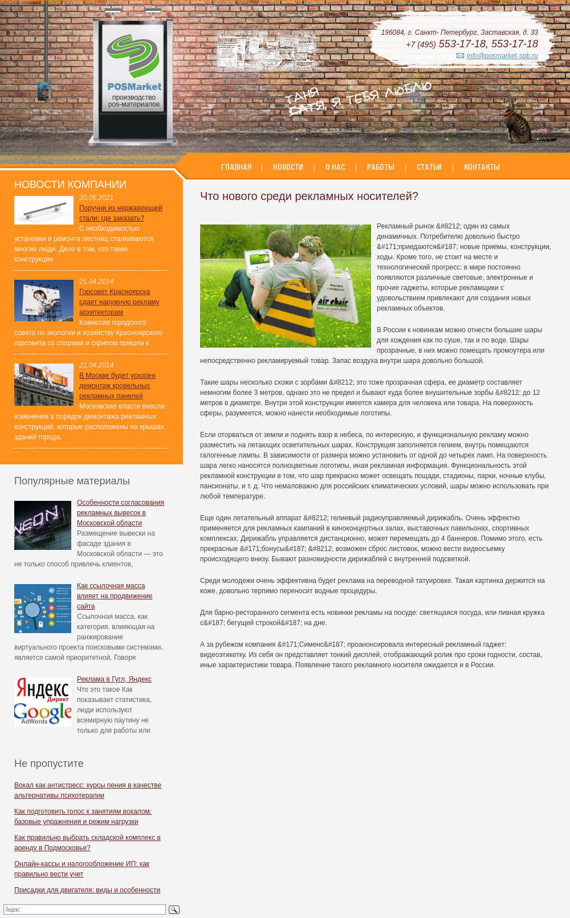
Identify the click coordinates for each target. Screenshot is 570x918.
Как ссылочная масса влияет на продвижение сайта (114, 596)
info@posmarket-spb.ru (502, 56)
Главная (237, 167)
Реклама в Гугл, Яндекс (114, 679)
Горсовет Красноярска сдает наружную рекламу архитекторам (119, 302)
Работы (380, 167)
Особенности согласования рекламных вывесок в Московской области (120, 513)
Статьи (429, 167)
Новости (288, 167)
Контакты (482, 167)
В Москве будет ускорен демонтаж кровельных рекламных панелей (117, 386)
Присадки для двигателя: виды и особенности (87, 890)
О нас (335, 167)
